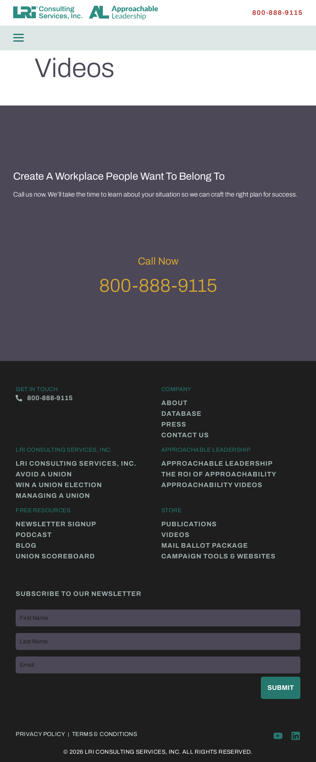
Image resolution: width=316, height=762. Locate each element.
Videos (175, 535)
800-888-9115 (158, 285)
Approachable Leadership (217, 463)
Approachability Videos (212, 485)
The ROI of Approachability (218, 474)
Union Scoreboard (55, 556)
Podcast (34, 535)
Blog (26, 545)
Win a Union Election (59, 485)
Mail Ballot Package (204, 545)
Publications (189, 524)
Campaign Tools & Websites (218, 556)
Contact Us (185, 435)
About (174, 403)
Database (181, 413)
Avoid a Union (44, 474)
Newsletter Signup (56, 524)
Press (173, 424)
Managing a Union (53, 495)
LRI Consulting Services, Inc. (76, 463)
